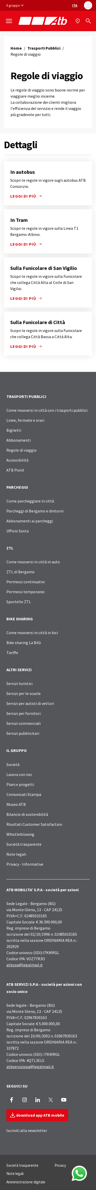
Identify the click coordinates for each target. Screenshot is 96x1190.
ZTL (9, 548)
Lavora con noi (19, 774)
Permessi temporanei (25, 591)
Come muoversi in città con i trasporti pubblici (47, 410)
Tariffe (12, 652)
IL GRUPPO (16, 750)
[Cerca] (88, 21)
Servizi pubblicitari (22, 733)
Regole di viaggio (21, 450)
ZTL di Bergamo (20, 571)
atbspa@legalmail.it (24, 964)
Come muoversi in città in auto (33, 561)
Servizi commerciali (23, 723)
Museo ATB (16, 804)
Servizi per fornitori (23, 713)
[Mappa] (78, 21)
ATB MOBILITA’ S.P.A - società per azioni (42, 889)
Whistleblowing (20, 834)
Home (16, 48)
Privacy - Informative (24, 864)
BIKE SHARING (19, 618)
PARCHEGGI (17, 487)
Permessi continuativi (25, 581)
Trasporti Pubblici (43, 48)
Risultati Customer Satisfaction (34, 824)
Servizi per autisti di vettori (30, 703)
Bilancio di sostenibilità (27, 814)
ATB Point (15, 470)
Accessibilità (17, 460)
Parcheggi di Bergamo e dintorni (34, 510)
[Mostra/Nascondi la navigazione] (9, 21)
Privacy (60, 1165)
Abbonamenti (18, 440)
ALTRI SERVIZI (19, 669)
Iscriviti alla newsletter (26, 1130)
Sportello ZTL (18, 601)
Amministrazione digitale (25, 1182)
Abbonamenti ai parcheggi (29, 520)
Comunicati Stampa (23, 794)
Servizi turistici (19, 683)
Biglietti (13, 430)
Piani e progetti (20, 784)
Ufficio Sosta (17, 530)
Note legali (16, 854)
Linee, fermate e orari (25, 420)
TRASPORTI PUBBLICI (26, 396)
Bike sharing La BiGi (23, 642)
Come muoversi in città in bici (32, 632)
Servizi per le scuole (23, 693)
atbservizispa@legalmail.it (30, 1066)
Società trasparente (23, 844)
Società (12, 764)
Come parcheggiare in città (30, 501)
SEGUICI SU (17, 1086)
